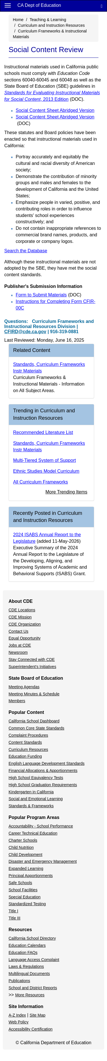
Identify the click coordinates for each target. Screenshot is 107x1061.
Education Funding (25, 756)
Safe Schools (20, 882)
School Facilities (23, 890)
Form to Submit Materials (48, 294)
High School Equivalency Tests (36, 777)
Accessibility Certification (31, 1029)
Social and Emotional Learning (36, 798)
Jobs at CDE (20, 645)
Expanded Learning (26, 868)
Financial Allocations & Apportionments (43, 770)
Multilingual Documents (29, 973)
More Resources (30, 995)
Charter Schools (23, 840)
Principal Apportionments (31, 875)
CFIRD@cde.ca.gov (25, 331)
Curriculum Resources (28, 749)
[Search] (102, 5)
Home (18, 19)
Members (17, 701)
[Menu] (7, 5)
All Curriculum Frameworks (40, 482)
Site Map (37, 1015)
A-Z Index (17, 1015)
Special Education (25, 897)
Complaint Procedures (28, 735)
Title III (15, 918)
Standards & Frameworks (31, 806)
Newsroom (18, 652)
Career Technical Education (33, 833)
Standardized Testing (27, 904)
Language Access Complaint (34, 959)
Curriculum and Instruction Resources (51, 25)
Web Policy (19, 1022)
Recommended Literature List (43, 432)
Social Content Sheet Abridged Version (55, 110)
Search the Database (25, 250)
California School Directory (32, 938)
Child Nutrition (21, 847)
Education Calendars (27, 945)
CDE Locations (22, 610)
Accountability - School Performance (41, 826)
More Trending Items (66, 491)
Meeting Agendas (24, 687)
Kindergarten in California (31, 792)
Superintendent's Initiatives (32, 666)
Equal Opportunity (25, 638)
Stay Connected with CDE (32, 659)
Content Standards (25, 742)
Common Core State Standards (36, 728)
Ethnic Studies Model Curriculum (46, 471)
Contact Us (18, 631)
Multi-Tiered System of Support (44, 460)
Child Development (25, 854)
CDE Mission (20, 617)
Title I (13, 911)
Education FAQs (23, 952)
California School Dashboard (34, 721)
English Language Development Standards (46, 763)
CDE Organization (25, 624)
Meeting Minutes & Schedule (34, 694)
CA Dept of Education (39, 5)
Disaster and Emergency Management (43, 861)
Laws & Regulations (26, 966)
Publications (19, 980)
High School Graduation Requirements (43, 785)
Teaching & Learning (48, 19)
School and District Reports (33, 988)
